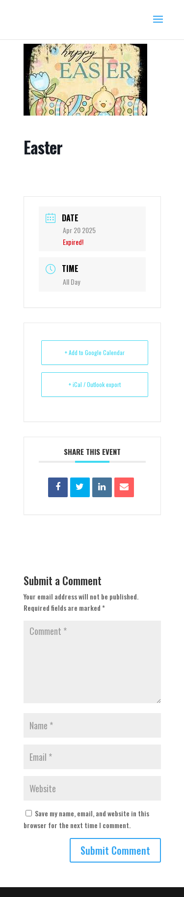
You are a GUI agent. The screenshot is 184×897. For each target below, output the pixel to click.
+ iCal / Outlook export (95, 384)
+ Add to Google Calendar (95, 352)
